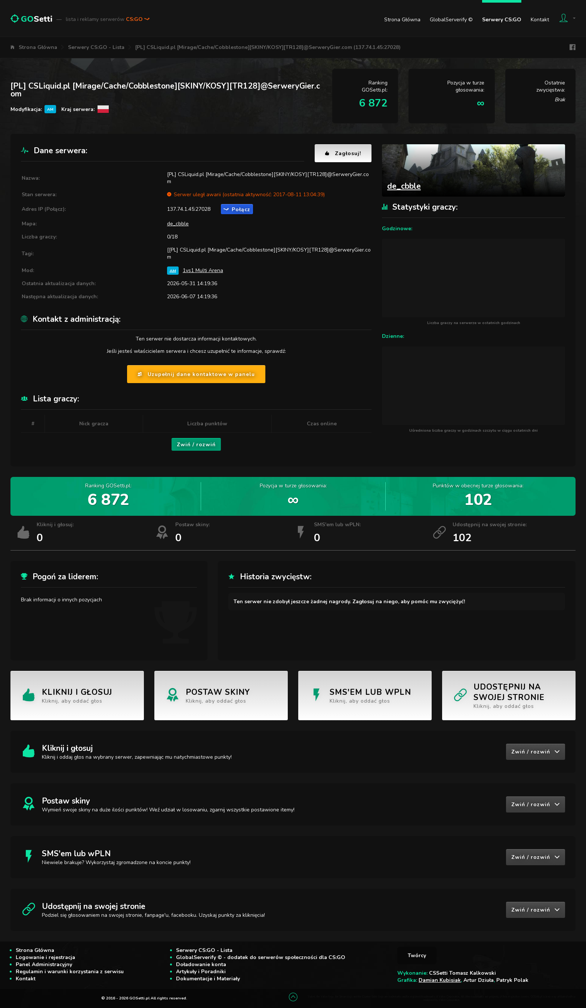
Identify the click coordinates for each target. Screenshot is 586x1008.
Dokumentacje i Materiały (208, 978)
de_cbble (178, 223)
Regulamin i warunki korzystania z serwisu (70, 971)
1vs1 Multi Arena (203, 270)
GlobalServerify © (451, 19)
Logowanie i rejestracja (45, 957)
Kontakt (540, 19)
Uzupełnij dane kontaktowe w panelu (196, 374)
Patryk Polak (512, 980)
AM (173, 270)
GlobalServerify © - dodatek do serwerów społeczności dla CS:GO (260, 957)
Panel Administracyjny (44, 964)
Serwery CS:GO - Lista (96, 47)
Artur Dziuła (478, 980)
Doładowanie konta (201, 964)
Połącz (236, 209)
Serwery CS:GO (501, 19)
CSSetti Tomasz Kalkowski (462, 973)
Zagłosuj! (343, 153)
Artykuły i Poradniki (201, 971)
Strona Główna (402, 19)
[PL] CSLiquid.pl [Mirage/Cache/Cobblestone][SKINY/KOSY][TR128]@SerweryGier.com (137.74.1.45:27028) (268, 47)
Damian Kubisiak (440, 980)
